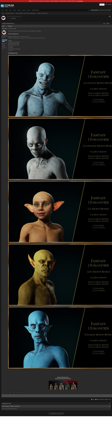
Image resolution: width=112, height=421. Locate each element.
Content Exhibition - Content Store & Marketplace (25, 13)
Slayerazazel (13, 18)
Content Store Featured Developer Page (63, 378)
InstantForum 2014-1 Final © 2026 (57, 413)
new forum (80, 1)
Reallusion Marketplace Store (63, 377)
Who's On (28, 10)
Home (2, 10)
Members (23, 10)
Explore (6, 10)
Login (106, 4)
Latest (10, 10)
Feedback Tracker (35, 10)
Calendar (19, 10)
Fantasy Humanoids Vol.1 (42, 13)
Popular (14, 10)
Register (109, 4)
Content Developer (10, 13)
